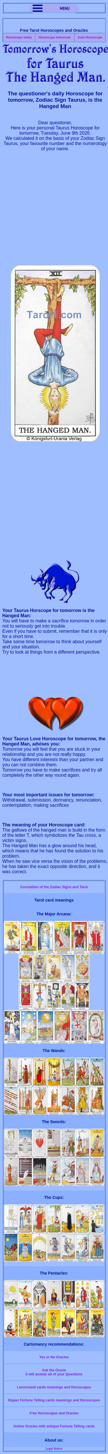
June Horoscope (89, 37)
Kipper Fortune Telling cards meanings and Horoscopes (54, 1400)
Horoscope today (19, 37)
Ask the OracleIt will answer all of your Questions (54, 1372)
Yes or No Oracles (54, 1357)
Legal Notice (54, 1448)
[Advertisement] (54, 211)
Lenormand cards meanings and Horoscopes (54, 1387)
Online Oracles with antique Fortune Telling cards (54, 1426)
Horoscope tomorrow (55, 37)
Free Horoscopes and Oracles (53, 1413)
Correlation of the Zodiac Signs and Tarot (54, 887)
